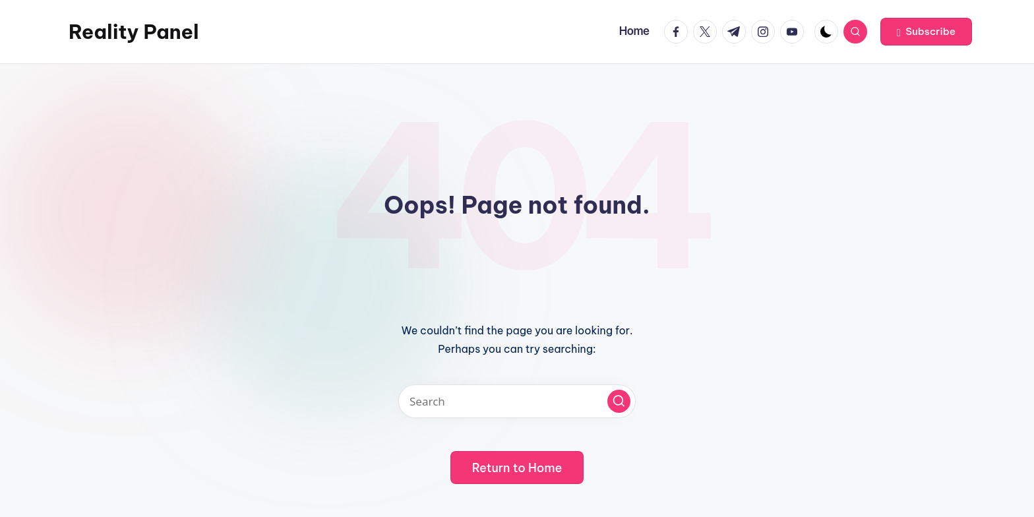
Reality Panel (134, 31)
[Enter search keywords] (517, 401)
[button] (926, 32)
